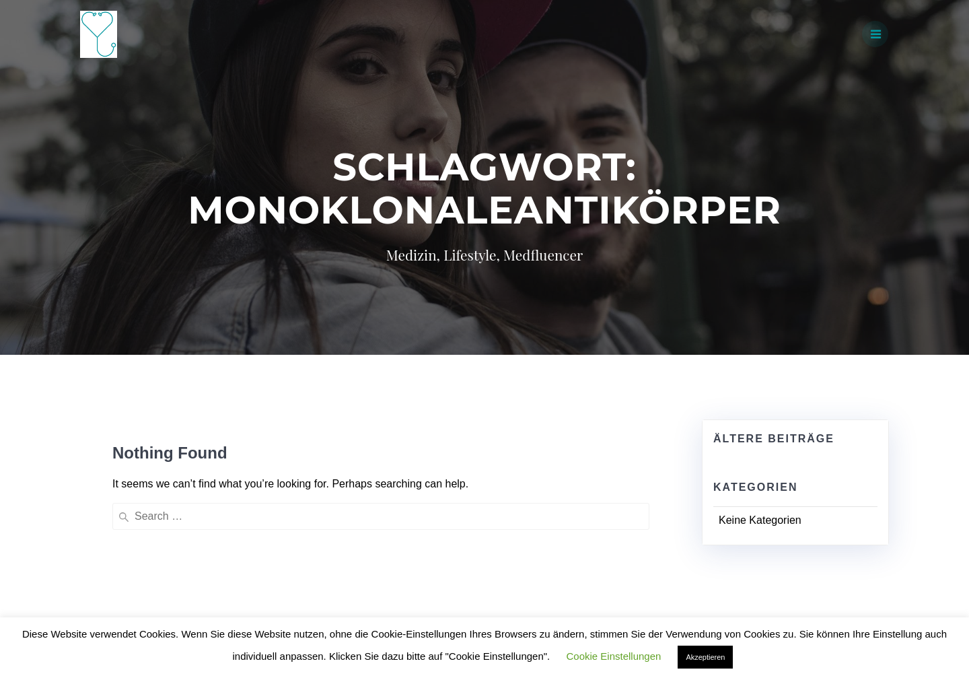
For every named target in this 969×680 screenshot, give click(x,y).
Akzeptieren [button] (705, 657)
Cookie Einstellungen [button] (613, 656)
